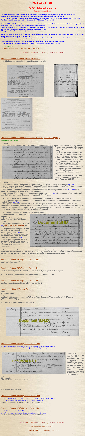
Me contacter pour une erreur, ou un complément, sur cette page (20, 48)
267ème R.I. (9, 225)
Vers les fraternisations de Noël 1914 (42, 427)
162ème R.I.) (19, 225)
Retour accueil (33, 430)
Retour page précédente (51, 430)
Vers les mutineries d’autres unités (42, 425)
